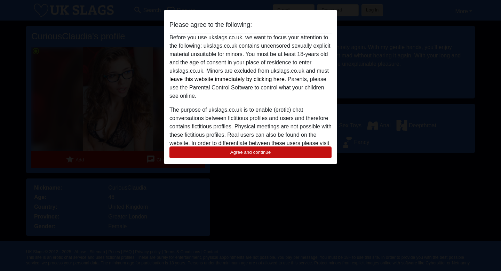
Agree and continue (250, 152)
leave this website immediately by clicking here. (227, 79)
